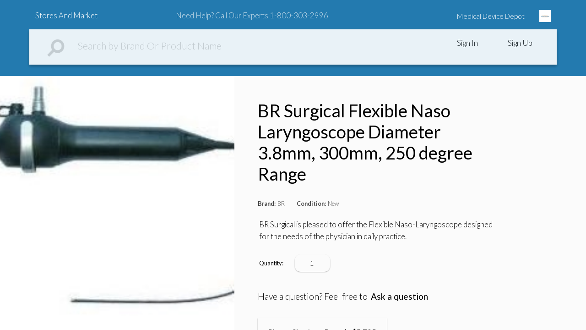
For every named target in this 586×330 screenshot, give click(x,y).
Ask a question (399, 296)
